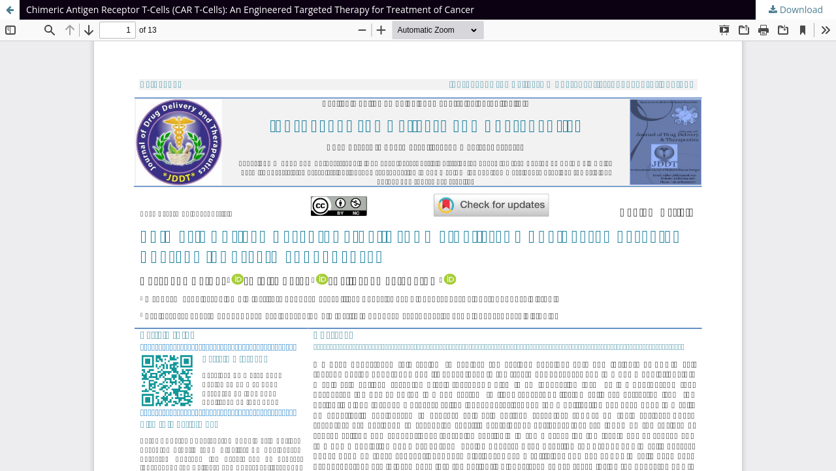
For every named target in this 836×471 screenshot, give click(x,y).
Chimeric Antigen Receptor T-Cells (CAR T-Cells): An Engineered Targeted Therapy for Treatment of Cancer (250, 9)
